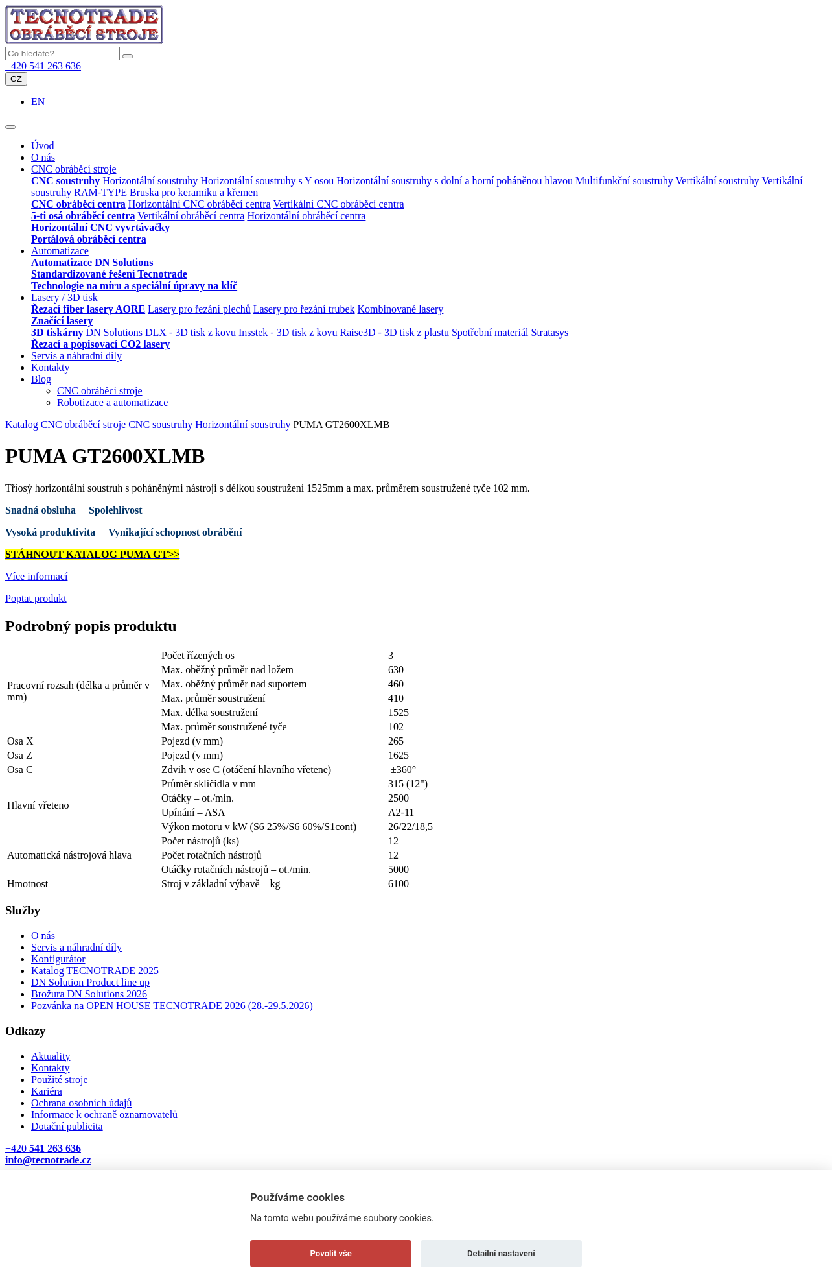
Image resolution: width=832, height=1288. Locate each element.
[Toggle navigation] (10, 127)
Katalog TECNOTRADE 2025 (95, 970)
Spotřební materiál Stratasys (510, 332)
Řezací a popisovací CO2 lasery (100, 344)
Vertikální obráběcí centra (190, 215)
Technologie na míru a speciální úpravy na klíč (134, 285)
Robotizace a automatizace (112, 402)
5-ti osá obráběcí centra (83, 215)
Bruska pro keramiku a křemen (194, 192)
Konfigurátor (58, 958)
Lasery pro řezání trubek (304, 309)
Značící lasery (62, 320)
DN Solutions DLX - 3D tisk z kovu (161, 332)
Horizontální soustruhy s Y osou (267, 180)
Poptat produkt (36, 598)
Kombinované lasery (401, 309)
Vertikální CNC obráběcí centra (338, 203)
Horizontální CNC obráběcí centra (199, 203)
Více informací (36, 576)
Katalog (21, 424)
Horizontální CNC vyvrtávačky (100, 227)
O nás (43, 157)
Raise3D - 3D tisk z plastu (394, 332)
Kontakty (50, 367)
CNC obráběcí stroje (74, 168)
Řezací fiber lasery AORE (88, 309)
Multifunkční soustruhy (624, 180)
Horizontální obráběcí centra (306, 215)
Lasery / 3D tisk (64, 297)
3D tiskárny (57, 332)
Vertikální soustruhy (717, 180)
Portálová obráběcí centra (88, 238)
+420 (43, 1148)
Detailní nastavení (501, 1253)
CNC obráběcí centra (78, 203)
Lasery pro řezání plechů (199, 309)
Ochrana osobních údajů (81, 1102)
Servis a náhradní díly (76, 355)
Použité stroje (59, 1079)
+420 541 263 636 (43, 65)
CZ (16, 79)
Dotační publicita (67, 1126)
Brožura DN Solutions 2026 (89, 993)
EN (38, 101)
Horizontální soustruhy (150, 180)
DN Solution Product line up (90, 982)
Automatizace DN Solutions (92, 262)
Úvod (42, 145)
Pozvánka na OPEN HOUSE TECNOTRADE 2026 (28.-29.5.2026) (172, 1005)
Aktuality (50, 1056)
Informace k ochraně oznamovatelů (104, 1114)
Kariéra (46, 1091)
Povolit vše (331, 1253)
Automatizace (60, 250)
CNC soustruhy (65, 180)
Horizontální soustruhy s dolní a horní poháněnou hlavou (454, 180)
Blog (41, 379)
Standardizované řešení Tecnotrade (109, 274)
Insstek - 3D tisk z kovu (289, 332)
